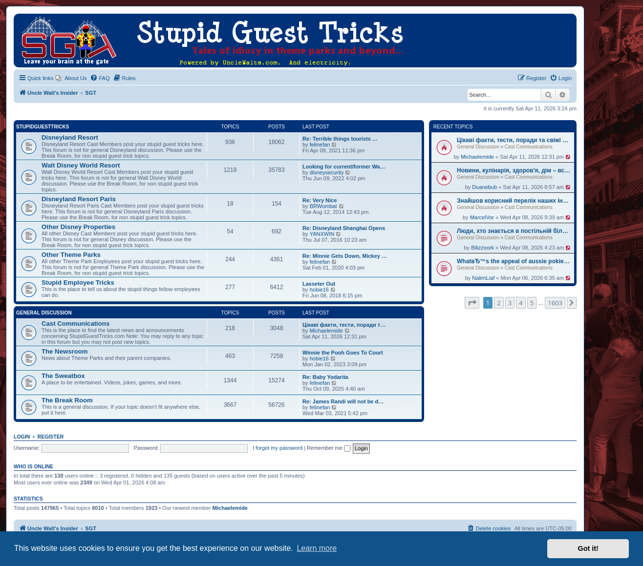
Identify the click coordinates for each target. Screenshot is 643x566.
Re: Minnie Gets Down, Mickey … (344, 256)
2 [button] (498, 302)
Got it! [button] (588, 548)
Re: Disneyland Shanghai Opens (343, 228)
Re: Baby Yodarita (325, 377)
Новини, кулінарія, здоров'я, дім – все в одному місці (514, 170)
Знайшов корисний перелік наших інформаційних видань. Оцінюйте (514, 200)
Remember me (328, 448)
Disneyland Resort (70, 137)
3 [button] (510, 302)
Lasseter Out (318, 284)
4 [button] (520, 302)
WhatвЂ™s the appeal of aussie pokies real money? (514, 261)
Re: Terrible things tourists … (340, 139)
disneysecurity (327, 172)
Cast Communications (529, 146)
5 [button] (532, 302)
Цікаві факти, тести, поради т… (344, 325)
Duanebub (484, 187)
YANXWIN (322, 234)
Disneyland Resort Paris (79, 199)
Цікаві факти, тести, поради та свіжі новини (514, 140)
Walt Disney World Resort (81, 165)
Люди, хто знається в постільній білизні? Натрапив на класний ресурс (514, 231)
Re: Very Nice (319, 200)
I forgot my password (277, 448)
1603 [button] (555, 302)
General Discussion (478, 146)
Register (51, 437)
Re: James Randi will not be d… (343, 401)
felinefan (320, 144)
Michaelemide (477, 157)
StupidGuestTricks (42, 126)
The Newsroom (65, 351)
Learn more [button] (317, 548)
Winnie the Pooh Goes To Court (342, 353)
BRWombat (323, 206)
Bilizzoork (482, 248)
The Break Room (67, 400)
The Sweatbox (63, 375)
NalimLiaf (483, 278)
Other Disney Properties (78, 227)
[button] (472, 303)
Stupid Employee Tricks (78, 282)
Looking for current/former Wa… (344, 166)
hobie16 (319, 290)
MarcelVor (482, 217)
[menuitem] (71, 78)
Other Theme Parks (71, 254)
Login (22, 437)
